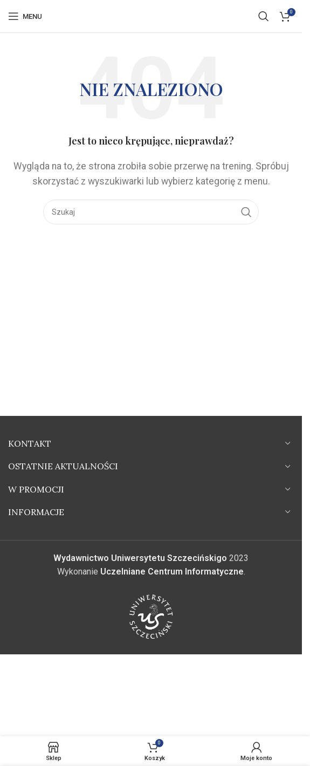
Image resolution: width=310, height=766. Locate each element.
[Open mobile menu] (25, 16)
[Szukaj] (263, 16)
